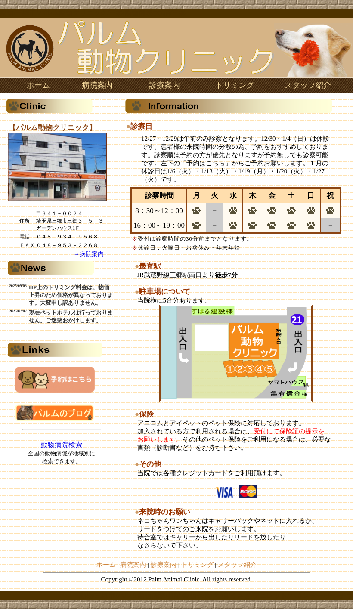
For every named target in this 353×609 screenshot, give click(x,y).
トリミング (234, 85)
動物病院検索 (61, 444)
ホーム (38, 85)
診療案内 (164, 85)
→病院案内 (89, 254)
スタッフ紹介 (308, 85)
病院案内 (97, 85)
